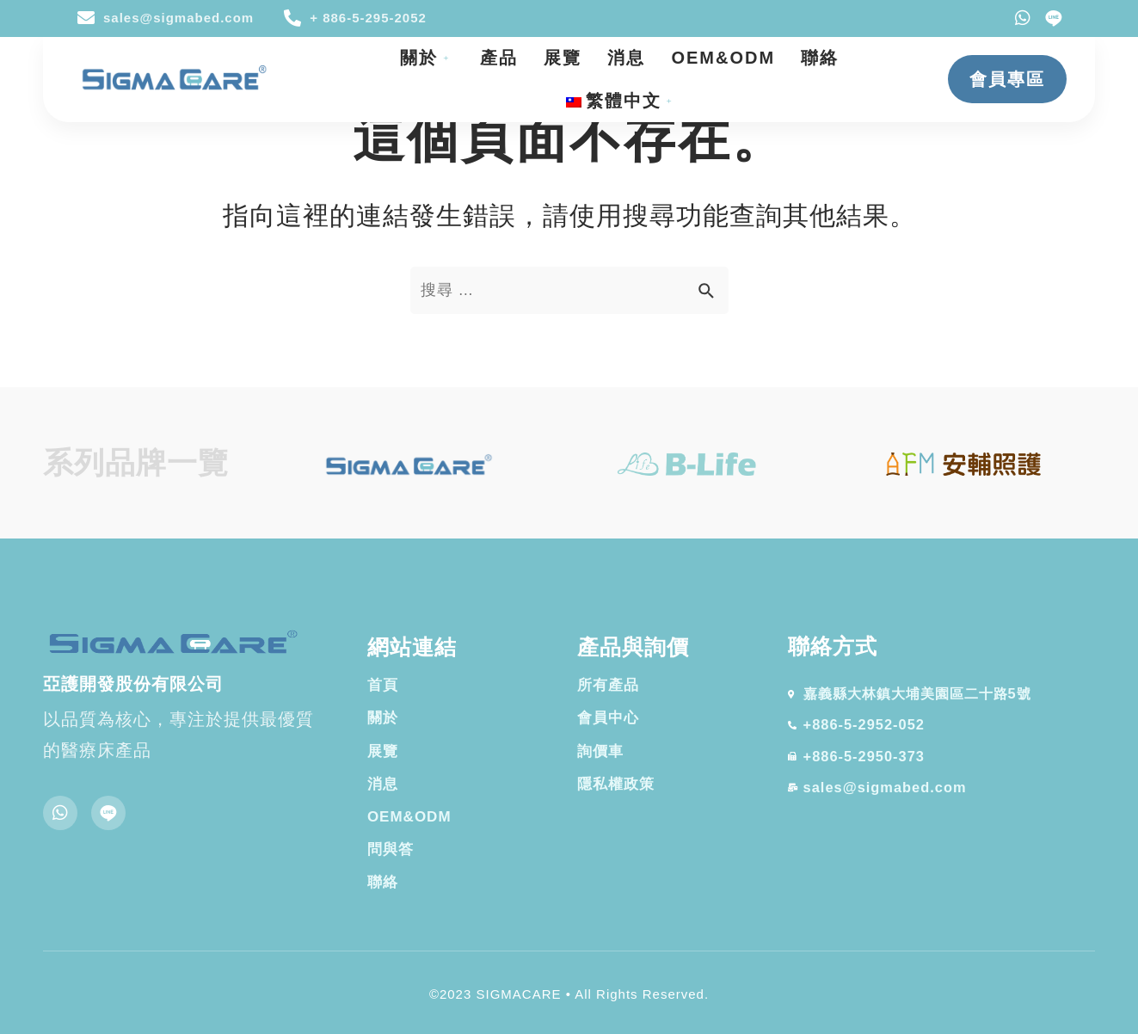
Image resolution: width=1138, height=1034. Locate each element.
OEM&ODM (723, 57)
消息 (626, 57)
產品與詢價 (633, 647)
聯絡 (820, 57)
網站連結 (412, 647)
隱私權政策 (616, 784)
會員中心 (608, 718)
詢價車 (600, 751)
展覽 (562, 57)
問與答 (390, 849)
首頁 (382, 685)
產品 (499, 57)
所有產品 (608, 685)
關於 (427, 57)
